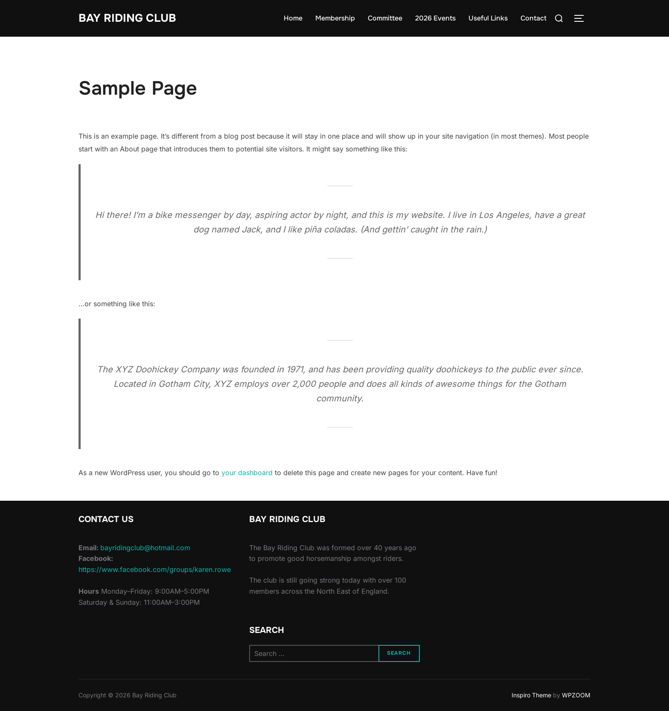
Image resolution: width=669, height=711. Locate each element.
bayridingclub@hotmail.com (145, 547)
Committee (385, 18)
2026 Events (435, 18)
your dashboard (247, 472)
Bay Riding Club (127, 18)
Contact (534, 18)
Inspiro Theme (531, 695)
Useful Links (488, 18)
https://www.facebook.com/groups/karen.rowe (155, 569)
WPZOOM (576, 695)
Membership (335, 18)
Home (293, 18)
